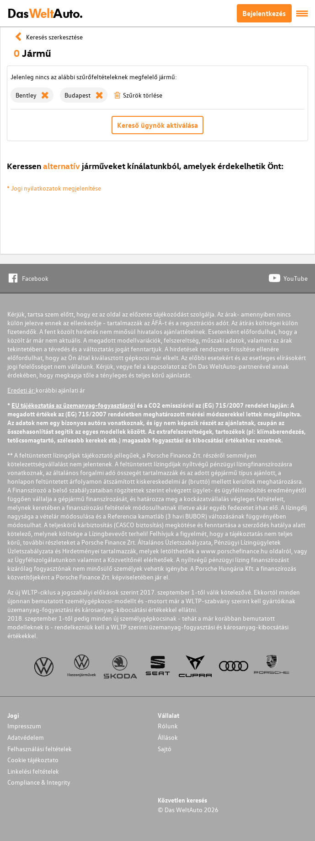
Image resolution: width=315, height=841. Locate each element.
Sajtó (164, 748)
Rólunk (168, 725)
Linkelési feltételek (33, 771)
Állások (168, 737)
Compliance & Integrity (38, 782)
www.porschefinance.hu (234, 550)
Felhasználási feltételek (39, 748)
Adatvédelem (25, 737)
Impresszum (24, 725)
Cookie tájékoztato (33, 759)
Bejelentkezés (264, 13)
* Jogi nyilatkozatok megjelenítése (54, 188)
